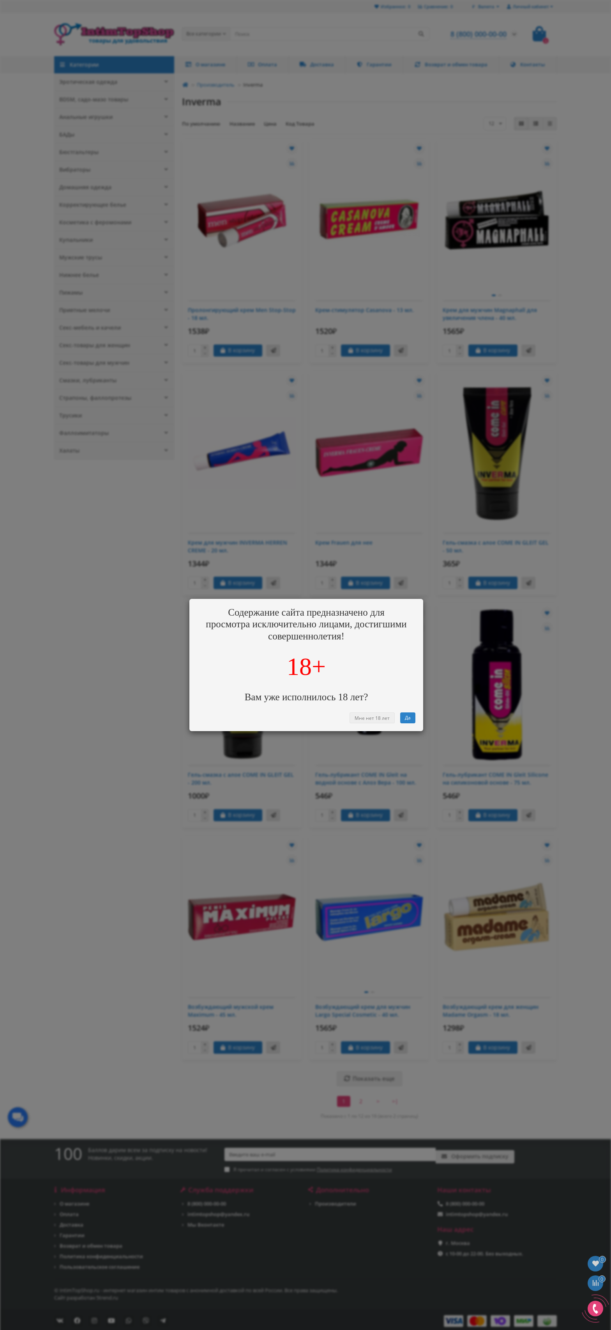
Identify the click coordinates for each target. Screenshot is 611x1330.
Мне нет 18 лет (372, 718)
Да (408, 717)
